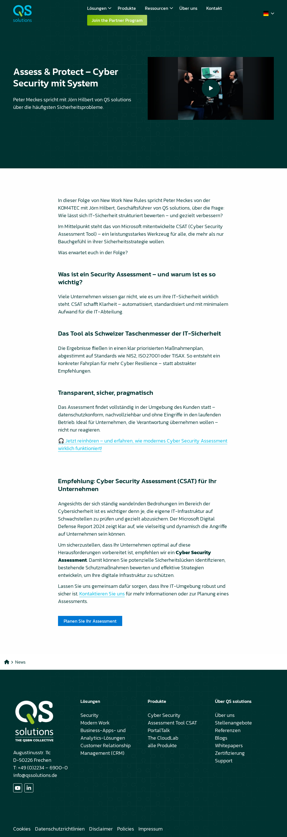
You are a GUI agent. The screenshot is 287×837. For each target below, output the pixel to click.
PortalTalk (159, 730)
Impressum (150, 829)
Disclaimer (101, 829)
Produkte (127, 8)
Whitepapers (229, 745)
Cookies (22, 829)
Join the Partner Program (117, 20)
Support (223, 760)
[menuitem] (98, 8)
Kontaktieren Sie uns (102, 593)
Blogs (221, 738)
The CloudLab (163, 738)
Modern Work (95, 722)
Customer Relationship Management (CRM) (105, 749)
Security (89, 715)
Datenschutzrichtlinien (60, 829)
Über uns (188, 8)
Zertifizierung (230, 753)
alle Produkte (162, 745)
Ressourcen (159, 8)
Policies (125, 829)
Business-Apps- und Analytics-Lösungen (103, 734)
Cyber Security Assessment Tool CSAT (172, 718)
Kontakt (214, 8)
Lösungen (99, 8)
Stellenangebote (233, 722)
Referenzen (227, 730)
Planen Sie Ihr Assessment (90, 621)
